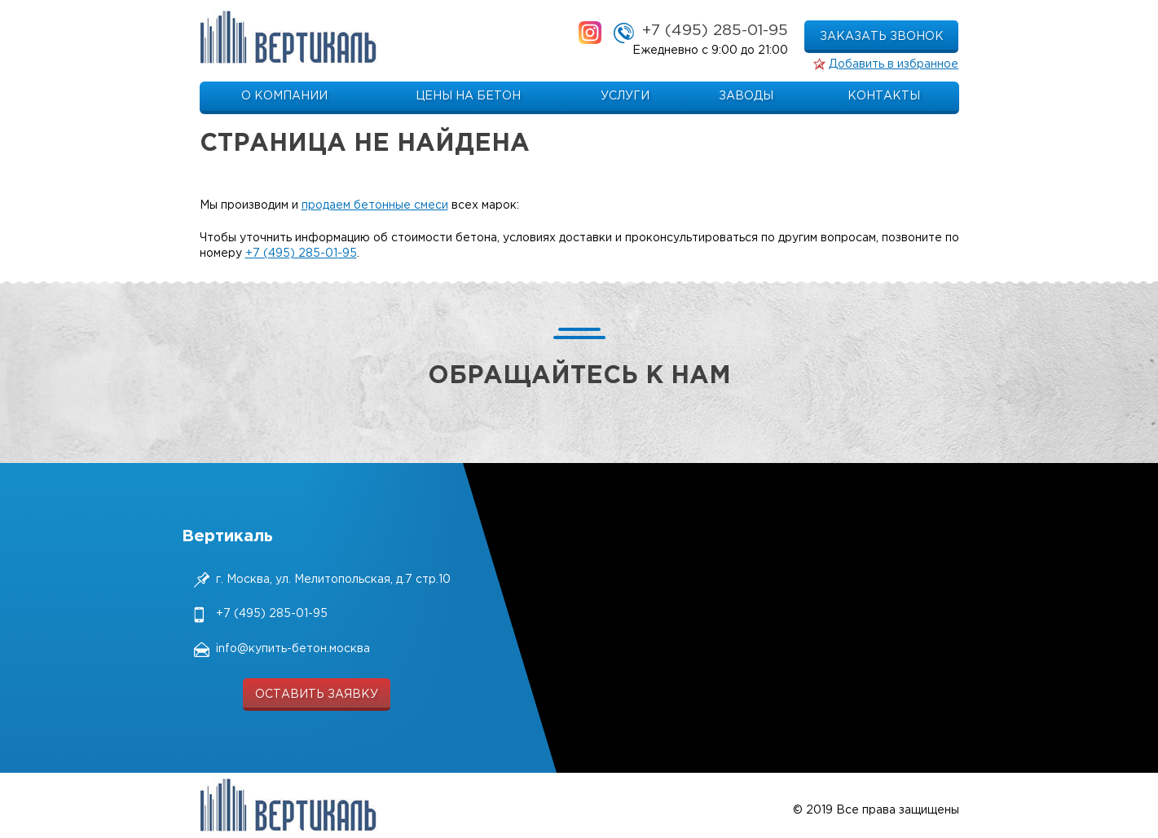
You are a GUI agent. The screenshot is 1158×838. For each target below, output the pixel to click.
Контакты (884, 96)
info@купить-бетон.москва (293, 649)
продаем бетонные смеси (375, 205)
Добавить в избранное (893, 64)
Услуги (625, 96)
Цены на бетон (468, 96)
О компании (284, 96)
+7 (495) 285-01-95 (715, 30)
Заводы (746, 96)
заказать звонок (882, 37)
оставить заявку (316, 694)
